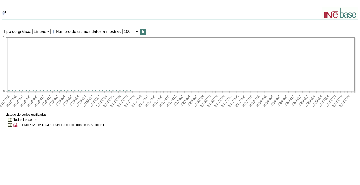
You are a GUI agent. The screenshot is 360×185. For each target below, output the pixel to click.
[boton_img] (4, 13)
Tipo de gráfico (16, 31)
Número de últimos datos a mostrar (88, 31)
